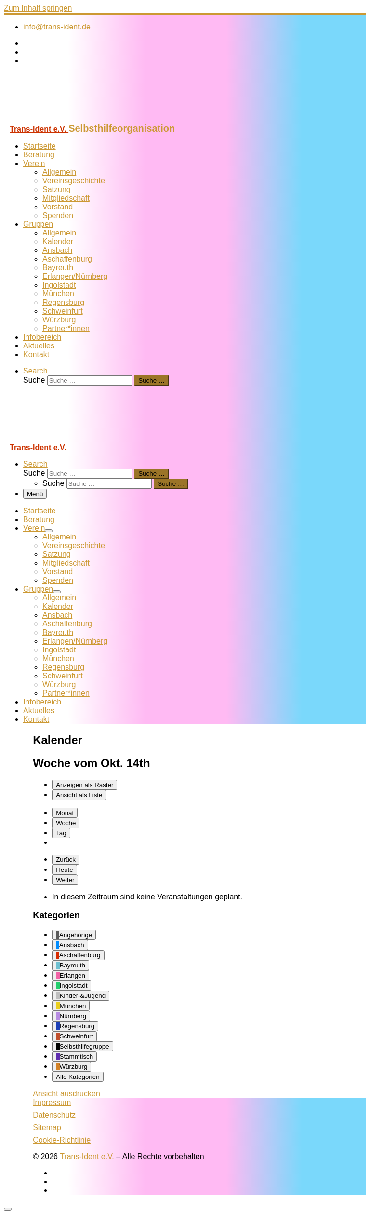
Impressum (52, 1102)
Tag (61, 833)
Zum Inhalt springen (38, 8)
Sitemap (47, 1127)
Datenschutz (54, 1115)
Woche (66, 823)
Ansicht (66, 1094)
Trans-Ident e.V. (87, 1156)
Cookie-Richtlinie (62, 1140)
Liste (79, 795)
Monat (65, 812)
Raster (84, 784)
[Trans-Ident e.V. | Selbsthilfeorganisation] (64, 118)
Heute (64, 869)
